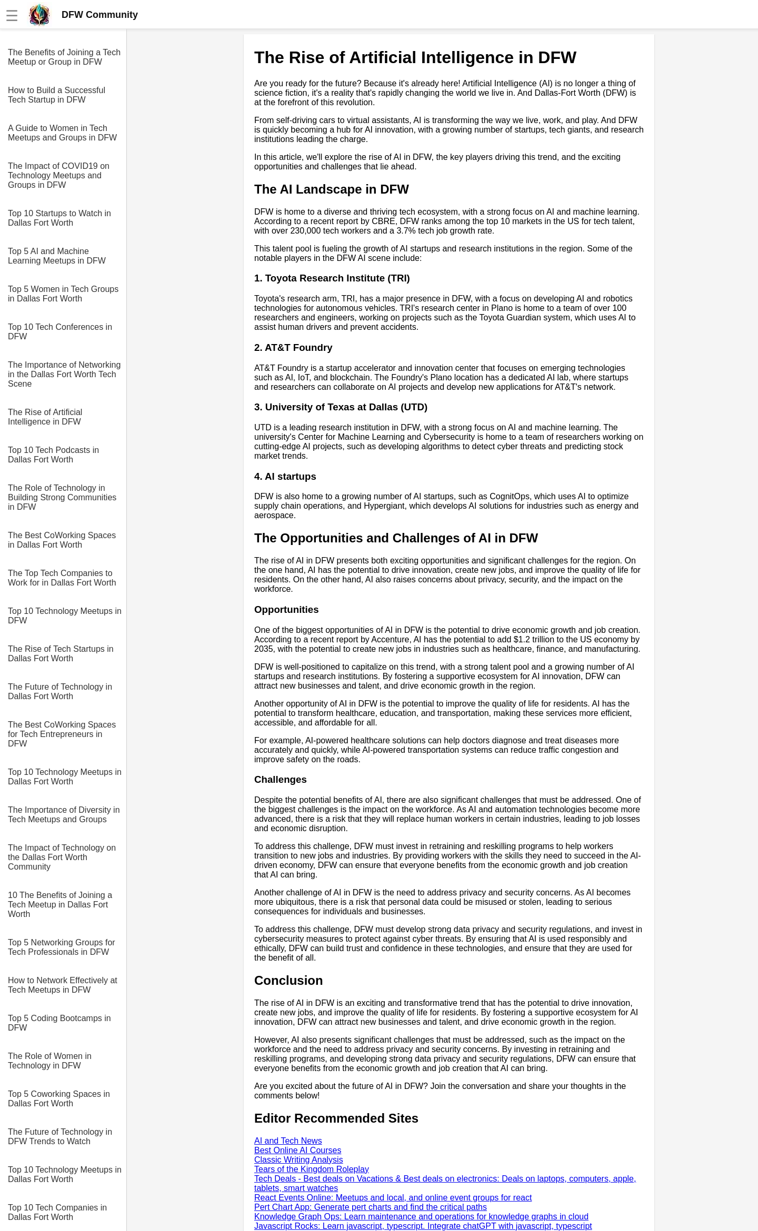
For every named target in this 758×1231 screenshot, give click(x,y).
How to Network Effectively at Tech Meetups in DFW (62, 985)
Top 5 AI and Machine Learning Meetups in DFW (57, 256)
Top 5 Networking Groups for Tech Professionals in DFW (61, 947)
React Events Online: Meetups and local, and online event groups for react (393, 1197)
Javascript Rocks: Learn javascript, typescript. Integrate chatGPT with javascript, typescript (423, 1226)
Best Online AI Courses (297, 1150)
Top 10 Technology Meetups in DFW (65, 616)
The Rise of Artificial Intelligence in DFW (45, 417)
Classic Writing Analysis (298, 1159)
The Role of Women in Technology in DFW (50, 1061)
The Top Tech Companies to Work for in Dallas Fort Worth (62, 578)
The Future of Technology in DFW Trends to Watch (60, 1136)
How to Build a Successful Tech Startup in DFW (56, 95)
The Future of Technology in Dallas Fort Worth (60, 691)
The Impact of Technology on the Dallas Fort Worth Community (62, 857)
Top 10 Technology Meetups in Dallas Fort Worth (65, 777)
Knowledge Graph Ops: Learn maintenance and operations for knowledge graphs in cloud (421, 1216)
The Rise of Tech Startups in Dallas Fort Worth (61, 653)
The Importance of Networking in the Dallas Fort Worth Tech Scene (64, 374)
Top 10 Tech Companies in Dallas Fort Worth (57, 1212)
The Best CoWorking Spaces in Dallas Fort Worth (62, 540)
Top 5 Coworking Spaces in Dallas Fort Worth (59, 1098)
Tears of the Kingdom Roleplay (311, 1169)
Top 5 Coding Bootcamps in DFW (59, 1023)
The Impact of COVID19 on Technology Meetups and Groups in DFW (58, 175)
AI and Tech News (288, 1140)
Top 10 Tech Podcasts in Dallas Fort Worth (53, 455)
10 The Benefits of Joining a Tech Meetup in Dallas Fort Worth (60, 905)
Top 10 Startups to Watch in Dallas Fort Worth (59, 218)
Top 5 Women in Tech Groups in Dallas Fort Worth (63, 294)
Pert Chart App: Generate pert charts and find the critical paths (370, 1207)
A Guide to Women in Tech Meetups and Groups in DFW (62, 133)
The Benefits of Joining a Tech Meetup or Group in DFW (64, 57)
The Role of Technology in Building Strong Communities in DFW (62, 497)
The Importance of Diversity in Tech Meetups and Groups (64, 814)
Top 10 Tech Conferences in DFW (60, 331)
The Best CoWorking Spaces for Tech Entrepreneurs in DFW (62, 734)
